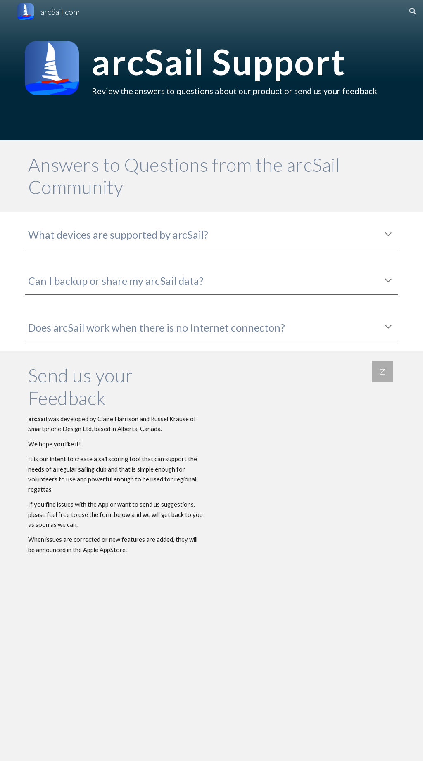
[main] (243, 70)
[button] (413, 11)
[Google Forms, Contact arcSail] (307, 556)
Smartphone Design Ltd (60, 428)
